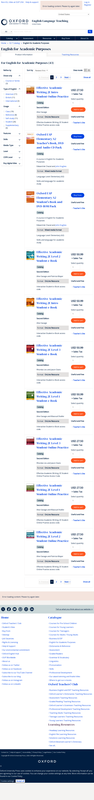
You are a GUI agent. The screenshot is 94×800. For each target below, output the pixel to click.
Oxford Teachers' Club (11, 623)
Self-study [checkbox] (12, 118)
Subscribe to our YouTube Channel (17, 672)
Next (66, 77)
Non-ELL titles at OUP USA (12, 2)
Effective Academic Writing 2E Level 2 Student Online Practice (53, 536)
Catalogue (55, 617)
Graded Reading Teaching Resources (64, 701)
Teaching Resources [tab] (70, 54)
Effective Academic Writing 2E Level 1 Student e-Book (49, 396)
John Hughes (60, 166)
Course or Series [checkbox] (13, 82)
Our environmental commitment (16, 650)
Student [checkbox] (11, 121)
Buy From (66, 38)
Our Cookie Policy (59, 752)
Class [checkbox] (10, 111)
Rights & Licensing (10, 642)
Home (5, 617)
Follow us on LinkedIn (11, 684)
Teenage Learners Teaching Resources (66, 716)
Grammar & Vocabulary (59, 657)
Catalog (9, 38)
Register (87, 5)
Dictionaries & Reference (59, 646)
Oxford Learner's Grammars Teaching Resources (70, 705)
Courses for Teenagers (59, 631)
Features (7, 133)
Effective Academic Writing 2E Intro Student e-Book (49, 303)
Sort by (30, 70)
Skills (5, 139)
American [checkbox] (11, 94)
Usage (6, 106)
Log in (86, 2)
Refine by (7, 70)
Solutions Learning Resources (62, 738)
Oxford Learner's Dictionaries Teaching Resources (70, 694)
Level (5, 151)
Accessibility (27, 752)
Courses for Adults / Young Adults (63, 634)
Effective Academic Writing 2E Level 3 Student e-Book (49, 349)
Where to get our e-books (60, 680)
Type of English (10, 89)
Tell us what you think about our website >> (74, 609)
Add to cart (78, 109)
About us (6, 661)
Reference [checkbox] (11, 115)
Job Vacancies (8, 638)
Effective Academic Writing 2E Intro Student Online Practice (53, 92)
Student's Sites (8, 627)
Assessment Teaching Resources (63, 698)
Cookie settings (7, 781)
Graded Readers (56, 653)
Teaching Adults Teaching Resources (65, 713)
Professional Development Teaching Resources (69, 709)
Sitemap (5, 634)
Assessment (28, 38)
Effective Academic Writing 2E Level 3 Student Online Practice (53, 443)
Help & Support (8, 646)
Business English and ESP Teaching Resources (69, 690)
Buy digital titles (10, 163)
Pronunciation (55, 665)
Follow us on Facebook (12, 669)
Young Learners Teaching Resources (65, 720)
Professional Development (60, 672)
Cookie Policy (16, 776)
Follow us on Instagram (12, 680)
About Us (84, 38)
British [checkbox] (10, 97)
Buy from (78, 136)
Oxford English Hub (10, 653)
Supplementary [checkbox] (12, 126)
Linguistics (53, 661)
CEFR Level (7, 157)
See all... (52, 745)
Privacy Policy (37, 752)
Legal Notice (47, 752)
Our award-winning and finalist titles (64, 676)
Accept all (20, 781)
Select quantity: (77, 99)
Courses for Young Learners (61, 627)
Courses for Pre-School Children (63, 623)
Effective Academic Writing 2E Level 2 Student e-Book (49, 256)
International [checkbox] (12, 101)
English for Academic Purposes (62, 642)
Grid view (89, 70)
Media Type (8, 145)
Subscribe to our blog (11, 676)
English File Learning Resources (62, 734)
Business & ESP (55, 638)
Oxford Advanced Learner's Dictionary (65, 742)
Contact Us (4, 752)
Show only (7, 75)
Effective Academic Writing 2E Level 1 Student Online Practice (53, 489)
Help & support (32, 2)
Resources (47, 38)
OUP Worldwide (9, 657)
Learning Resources (61, 724)
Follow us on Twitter (11, 665)
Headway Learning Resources (61, 730)
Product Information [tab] (23, 54)
